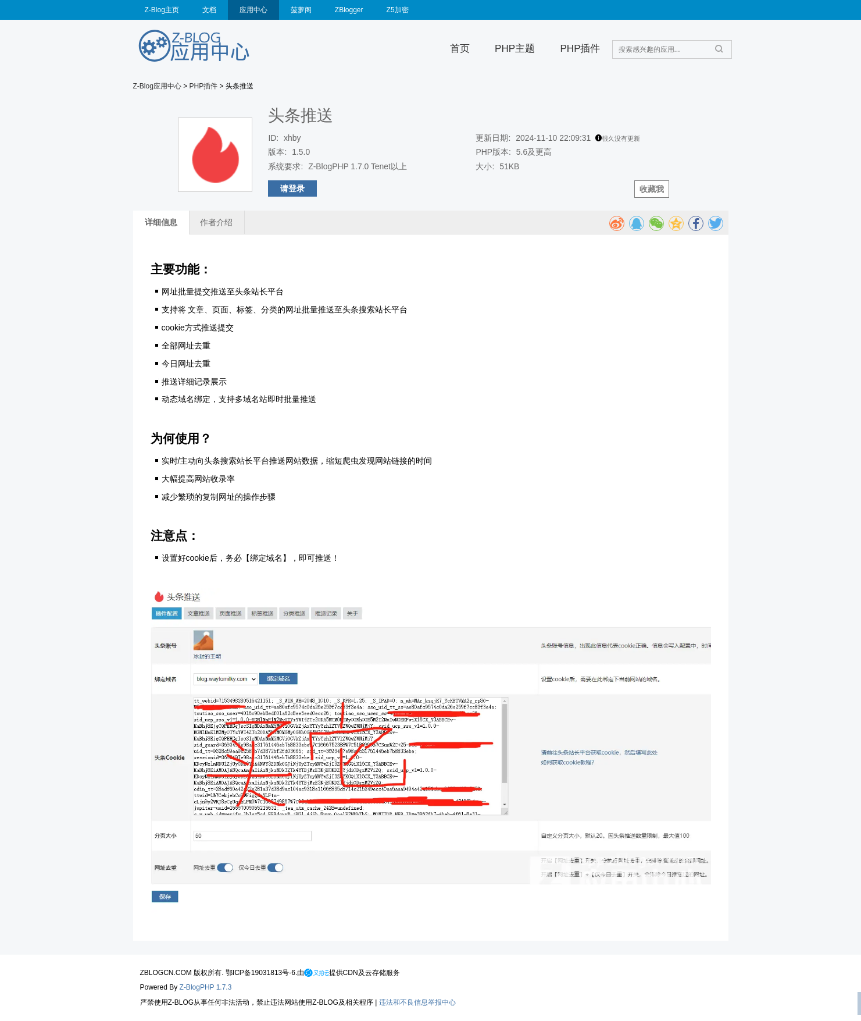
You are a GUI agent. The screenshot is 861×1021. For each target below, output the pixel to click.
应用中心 (253, 10)
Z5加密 (398, 10)
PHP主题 (515, 48)
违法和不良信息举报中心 (417, 1002)
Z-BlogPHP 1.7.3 (206, 987)
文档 (209, 10)
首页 (460, 48)
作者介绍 (216, 222)
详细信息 (161, 222)
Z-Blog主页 (162, 10)
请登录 (292, 188)
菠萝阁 (301, 10)
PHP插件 (580, 48)
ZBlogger (349, 10)
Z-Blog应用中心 (157, 86)
